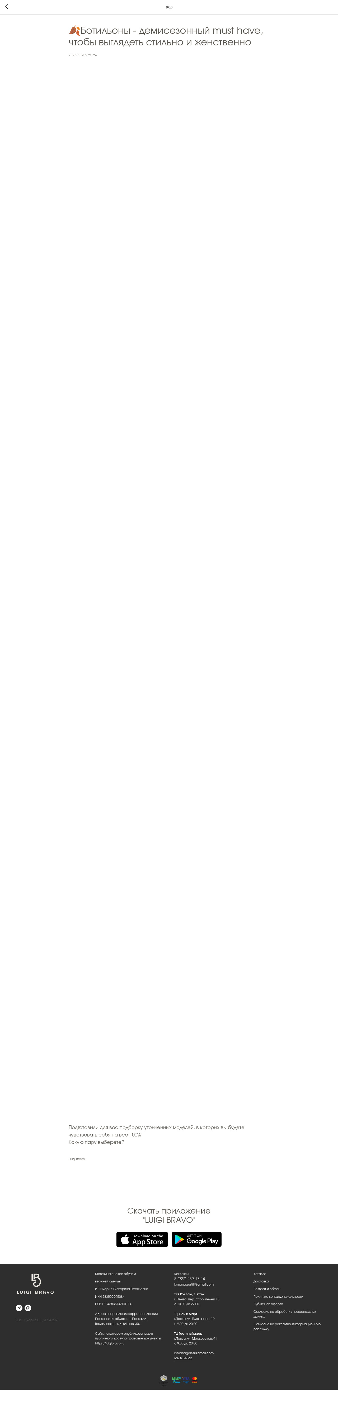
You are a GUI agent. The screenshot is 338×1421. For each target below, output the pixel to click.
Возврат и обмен (266, 1289)
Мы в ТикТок (183, 1358)
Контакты (181, 1274)
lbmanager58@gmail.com (194, 1284)
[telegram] (19, 1308)
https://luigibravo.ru (109, 1343)
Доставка (261, 1281)
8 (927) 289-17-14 (189, 1279)
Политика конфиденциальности (278, 1296)
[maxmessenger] (28, 1308)
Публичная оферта (268, 1304)
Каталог (259, 1274)
